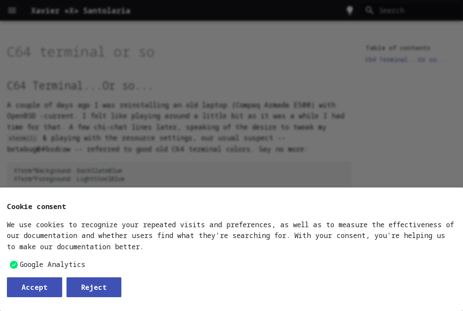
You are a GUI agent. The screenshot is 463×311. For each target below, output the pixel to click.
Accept (35, 287)
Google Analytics (53, 264)
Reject (94, 287)
